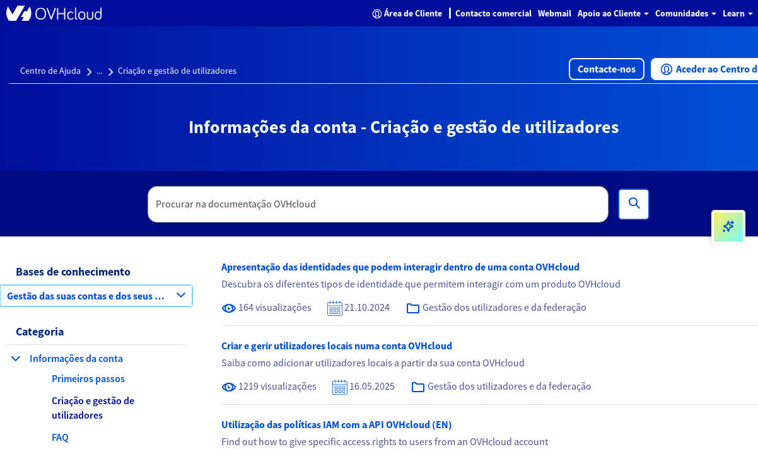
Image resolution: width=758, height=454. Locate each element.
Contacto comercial (493, 13)
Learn (738, 13)
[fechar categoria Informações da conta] (15, 358)
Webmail (554, 13)
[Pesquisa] (634, 204)
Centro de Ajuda (50, 70)
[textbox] (378, 204)
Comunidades (685, 13)
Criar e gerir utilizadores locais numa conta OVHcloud (336, 345)
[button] (606, 69)
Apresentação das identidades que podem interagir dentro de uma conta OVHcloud (400, 266)
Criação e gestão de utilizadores (177, 70)
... (99, 70)
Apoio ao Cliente (613, 13)
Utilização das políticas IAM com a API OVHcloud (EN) (336, 424)
